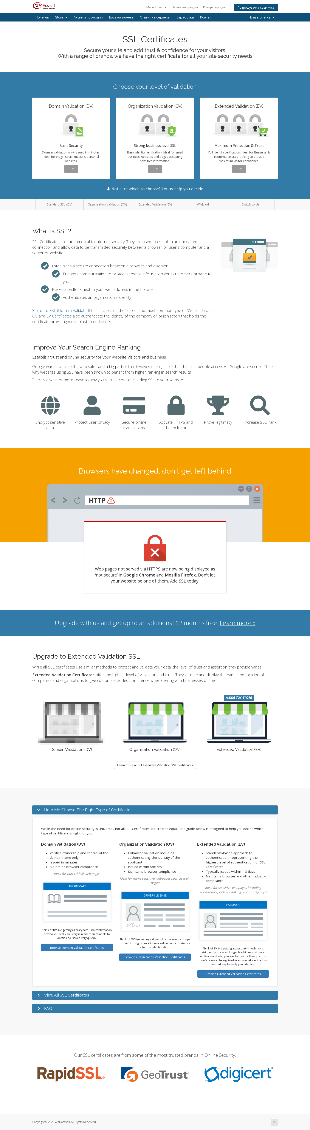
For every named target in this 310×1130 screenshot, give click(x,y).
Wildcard (203, 204)
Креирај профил (214, 7)
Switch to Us (250, 204)
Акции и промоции (88, 17)
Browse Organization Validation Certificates (155, 957)
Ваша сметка (262, 17)
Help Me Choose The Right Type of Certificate (87, 809)
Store (61, 17)
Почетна (42, 17)
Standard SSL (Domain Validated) (61, 310)
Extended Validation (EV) (155, 204)
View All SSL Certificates (66, 995)
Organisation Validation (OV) (107, 204)
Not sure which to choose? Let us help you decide (155, 188)
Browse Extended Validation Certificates (233, 974)
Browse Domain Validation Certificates (77, 948)
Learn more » (238, 623)
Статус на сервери (155, 17)
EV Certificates (59, 316)
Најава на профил (185, 7)
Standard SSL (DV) (59, 204)
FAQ (48, 1008)
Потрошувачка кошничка (255, 7)
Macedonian (156, 7)
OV (35, 316)
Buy (71, 169)
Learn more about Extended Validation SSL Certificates (155, 765)
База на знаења (121, 17)
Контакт (206, 17)
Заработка (185, 17)
